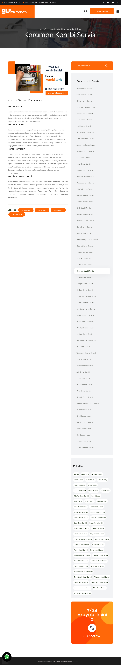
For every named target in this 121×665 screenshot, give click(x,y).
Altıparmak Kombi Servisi (86, 145)
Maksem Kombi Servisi (85, 315)
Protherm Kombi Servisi (99, 561)
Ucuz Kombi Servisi (84, 390)
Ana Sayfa (43, 29)
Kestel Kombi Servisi (84, 264)
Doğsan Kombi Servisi (102, 539)
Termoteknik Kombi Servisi (83, 577)
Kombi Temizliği (17, 214)
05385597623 (102, 11)
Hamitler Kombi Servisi (85, 220)
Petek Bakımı (105, 490)
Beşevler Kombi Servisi (85, 151)
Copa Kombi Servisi (98, 528)
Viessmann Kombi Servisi (99, 582)
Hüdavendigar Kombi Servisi (87, 239)
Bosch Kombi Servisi (96, 523)
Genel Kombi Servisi (84, 416)
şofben (76, 474)
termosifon (85, 474)
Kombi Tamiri (92, 485)
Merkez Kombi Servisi (85, 422)
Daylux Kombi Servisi (97, 534)
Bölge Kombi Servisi (84, 409)
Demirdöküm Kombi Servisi (83, 539)
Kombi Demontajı (79, 485)
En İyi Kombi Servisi (84, 441)
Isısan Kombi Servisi (96, 550)
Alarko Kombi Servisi (96, 507)
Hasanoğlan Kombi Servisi (86, 340)
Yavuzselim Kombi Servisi (86, 353)
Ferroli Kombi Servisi (81, 550)
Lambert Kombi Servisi (100, 555)
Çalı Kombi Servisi (83, 157)
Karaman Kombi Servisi (85, 271)
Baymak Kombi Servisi (98, 517)
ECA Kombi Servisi (98, 544)
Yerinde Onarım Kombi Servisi (88, 403)
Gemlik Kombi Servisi (84, 119)
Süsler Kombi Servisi (97, 566)
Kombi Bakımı (90, 479)
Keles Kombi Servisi (84, 258)
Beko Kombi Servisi (80, 523)
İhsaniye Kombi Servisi (85, 252)
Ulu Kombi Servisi (83, 346)
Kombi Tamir (42, 210)
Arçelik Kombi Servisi (81, 512)
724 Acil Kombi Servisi (81, 496)
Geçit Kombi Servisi (84, 208)
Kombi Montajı (102, 479)
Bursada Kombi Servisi (85, 365)
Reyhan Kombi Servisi (85, 334)
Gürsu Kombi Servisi (84, 94)
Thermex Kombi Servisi (101, 577)
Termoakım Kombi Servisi (82, 593)
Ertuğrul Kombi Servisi (85, 189)
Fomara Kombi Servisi (85, 201)
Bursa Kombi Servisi (56, 29)
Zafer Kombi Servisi (84, 359)
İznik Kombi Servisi (84, 126)
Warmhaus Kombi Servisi (82, 588)
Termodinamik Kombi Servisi (83, 571)
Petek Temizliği (93, 490)
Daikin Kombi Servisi (80, 534)
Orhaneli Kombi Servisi (85, 195)
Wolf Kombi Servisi (99, 588)
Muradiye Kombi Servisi (85, 321)
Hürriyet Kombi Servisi (85, 245)
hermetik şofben (96, 474)
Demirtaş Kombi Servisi (85, 176)
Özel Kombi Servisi (84, 435)
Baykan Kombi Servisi (81, 517)
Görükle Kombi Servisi (85, 214)
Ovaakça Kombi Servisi (85, 327)
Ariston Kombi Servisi (98, 512)
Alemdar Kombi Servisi (85, 138)
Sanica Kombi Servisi (81, 566)
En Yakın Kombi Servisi (85, 447)
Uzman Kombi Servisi (85, 384)
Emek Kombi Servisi (84, 277)
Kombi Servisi (26, 210)
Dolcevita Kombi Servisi (82, 544)
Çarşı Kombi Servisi (84, 164)
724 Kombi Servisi (83, 378)
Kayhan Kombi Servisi (85, 290)
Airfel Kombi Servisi (80, 507)
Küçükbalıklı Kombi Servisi (86, 296)
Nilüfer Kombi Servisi (84, 101)
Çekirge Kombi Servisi (85, 170)
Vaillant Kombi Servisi (81, 582)
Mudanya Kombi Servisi (85, 132)
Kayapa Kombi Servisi (85, 283)
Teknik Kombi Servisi (84, 428)
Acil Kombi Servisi (83, 372)
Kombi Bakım (58, 210)
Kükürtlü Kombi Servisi (85, 302)
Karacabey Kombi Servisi (86, 107)
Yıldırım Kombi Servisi (85, 113)
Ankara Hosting (78, 661)
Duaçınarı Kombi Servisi (85, 182)
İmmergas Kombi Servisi (82, 555)
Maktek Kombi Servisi (81, 561)
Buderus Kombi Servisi (81, 528)
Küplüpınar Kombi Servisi (86, 309)
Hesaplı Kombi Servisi (85, 397)
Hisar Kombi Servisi (84, 233)
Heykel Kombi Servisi (84, 227)
